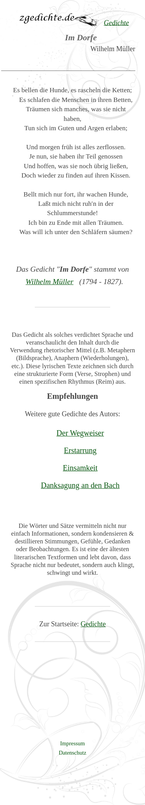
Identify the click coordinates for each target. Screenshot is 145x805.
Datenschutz (72, 753)
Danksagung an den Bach (80, 485)
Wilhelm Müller (49, 281)
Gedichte (93, 624)
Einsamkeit (80, 468)
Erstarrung (80, 450)
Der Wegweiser (80, 433)
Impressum (72, 743)
